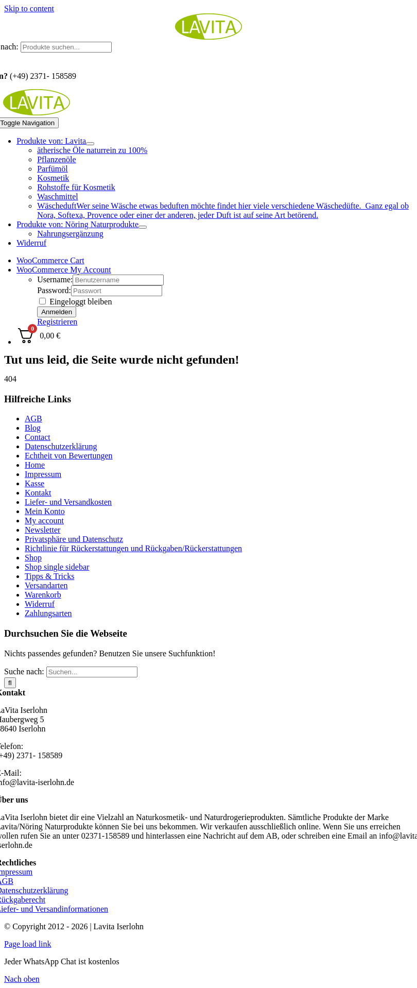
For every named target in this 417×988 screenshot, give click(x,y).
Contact (37, 437)
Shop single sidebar (57, 567)
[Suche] (10, 682)
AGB (33, 418)
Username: (55, 279)
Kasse (34, 483)
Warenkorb (43, 594)
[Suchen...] (91, 672)
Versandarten (46, 585)
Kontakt (38, 492)
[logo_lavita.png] (208, 36)
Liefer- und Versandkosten (68, 502)
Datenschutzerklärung (61, 446)
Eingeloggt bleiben (75, 301)
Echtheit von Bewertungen (69, 455)
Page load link (27, 944)
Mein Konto (45, 511)
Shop (33, 557)
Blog (33, 427)
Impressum (43, 474)
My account (44, 520)
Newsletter (42, 529)
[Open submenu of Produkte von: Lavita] (90, 143)
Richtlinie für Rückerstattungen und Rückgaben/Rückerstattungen (133, 548)
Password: (54, 290)
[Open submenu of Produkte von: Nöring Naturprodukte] (142, 227)
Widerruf (40, 604)
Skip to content (29, 8)
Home (35, 465)
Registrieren (57, 321)
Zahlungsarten (48, 613)
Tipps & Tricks (49, 576)
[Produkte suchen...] (66, 47)
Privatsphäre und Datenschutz (74, 539)
